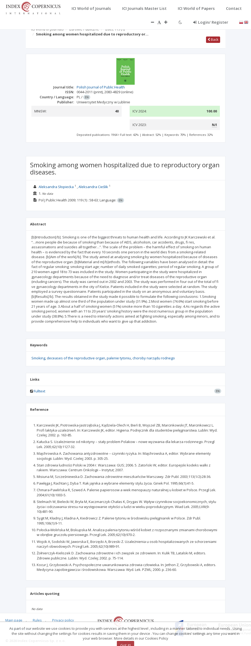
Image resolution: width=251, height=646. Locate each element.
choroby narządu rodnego (154, 358)
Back (213, 39)
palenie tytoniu (119, 358)
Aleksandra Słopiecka (56, 186)
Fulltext (39, 391)
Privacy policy (63, 620)
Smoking (38, 358)
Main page (13, 620)
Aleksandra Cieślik (94, 186)
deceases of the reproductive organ (76, 358)
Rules (37, 620)
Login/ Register (210, 22)
